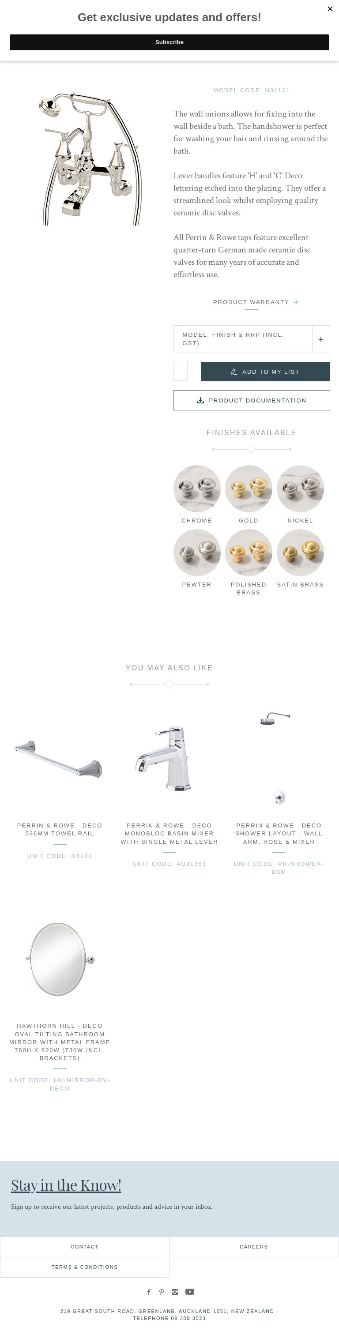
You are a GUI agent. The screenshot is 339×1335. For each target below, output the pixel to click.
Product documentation (258, 400)
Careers (254, 1246)
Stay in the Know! (66, 1184)
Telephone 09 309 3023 (169, 1318)
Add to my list (271, 372)
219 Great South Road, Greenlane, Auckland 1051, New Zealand (167, 1311)
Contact (85, 1246)
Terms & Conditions (85, 1267)
